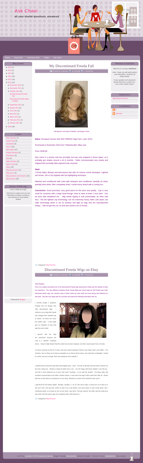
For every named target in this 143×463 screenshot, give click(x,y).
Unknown (119, 113)
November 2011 (15, 88)
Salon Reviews (11, 161)
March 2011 (14, 117)
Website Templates (84, 456)
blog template (121, 456)
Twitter (46, 58)
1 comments (88, 71)
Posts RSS (18, 58)
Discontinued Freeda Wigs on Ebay (71, 270)
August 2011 (14, 108)
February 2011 (15, 120)
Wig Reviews (11, 179)
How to (9, 147)
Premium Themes (98, 456)
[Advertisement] (17, 250)
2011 (9, 82)
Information (10, 149)
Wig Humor (10, 173)
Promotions (10, 155)
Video (8, 167)
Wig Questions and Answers (16, 176)
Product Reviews (12, 152)
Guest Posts (10, 141)
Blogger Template (59, 456)
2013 (9, 76)
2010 (9, 126)
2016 (9, 67)
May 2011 (13, 114)
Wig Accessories (12, 170)
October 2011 (15, 91)
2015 (9, 70)
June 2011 (13, 111)
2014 (9, 73)
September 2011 (16, 105)
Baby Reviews (11, 138)
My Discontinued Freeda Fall (71, 66)
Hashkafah (10, 144)
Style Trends (10, 164)
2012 (9, 79)
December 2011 (15, 85)
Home (7, 58)
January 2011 (15, 123)
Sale (8, 158)
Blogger (22, 299)
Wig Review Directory (120, 98)
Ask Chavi (26, 10)
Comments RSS (33, 58)
